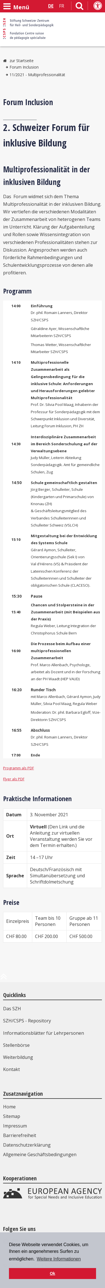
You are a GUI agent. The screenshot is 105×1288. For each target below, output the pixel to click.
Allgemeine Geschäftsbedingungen (39, 1154)
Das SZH (12, 1008)
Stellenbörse (16, 1045)
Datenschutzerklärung (27, 1145)
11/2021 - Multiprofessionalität (37, 74)
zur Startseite (22, 60)
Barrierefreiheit (19, 1135)
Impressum (15, 1126)
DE (50, 6)
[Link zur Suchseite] (79, 7)
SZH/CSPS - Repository (27, 1021)
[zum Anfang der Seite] (3, 979)
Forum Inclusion (24, 67)
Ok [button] (52, 1273)
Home (9, 1107)
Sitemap (11, 1116)
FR (61, 6)
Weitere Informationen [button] (59, 1259)
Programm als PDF (18, 767)
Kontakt (11, 1069)
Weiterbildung (18, 1057)
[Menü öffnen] (16, 6)
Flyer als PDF (13, 778)
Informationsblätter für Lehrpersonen (43, 1033)
